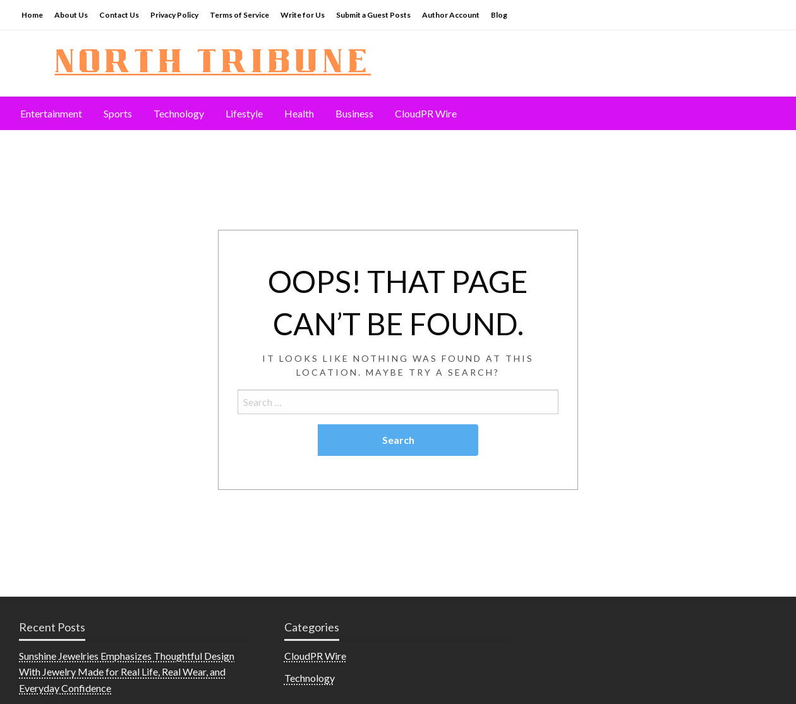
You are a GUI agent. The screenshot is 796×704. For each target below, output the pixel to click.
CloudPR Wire (426, 113)
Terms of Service (239, 15)
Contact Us (119, 15)
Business (354, 113)
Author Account (450, 15)
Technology (179, 113)
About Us (71, 15)
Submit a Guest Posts (373, 15)
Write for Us (302, 15)
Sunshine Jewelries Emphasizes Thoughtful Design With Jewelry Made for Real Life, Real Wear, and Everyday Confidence (126, 672)
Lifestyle (244, 113)
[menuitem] (51, 113)
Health (299, 113)
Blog (499, 15)
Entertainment (51, 113)
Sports (118, 113)
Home (32, 15)
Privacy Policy (174, 15)
